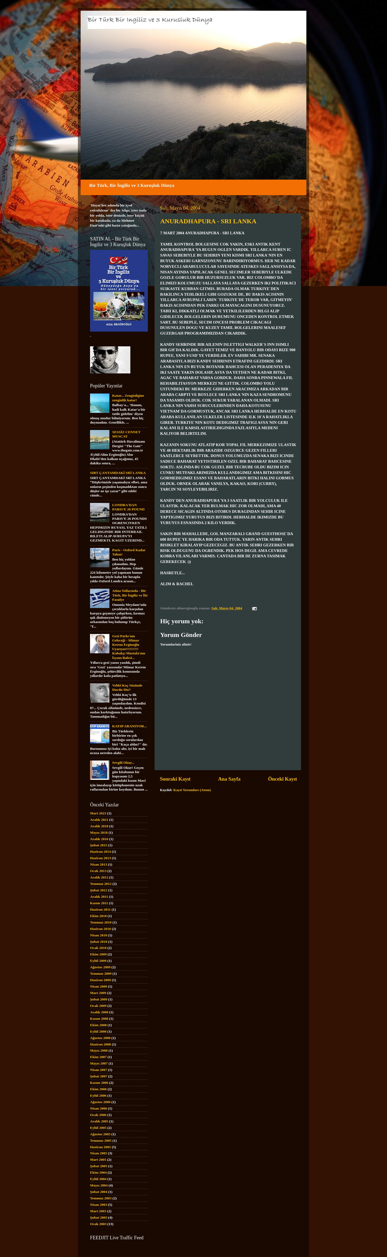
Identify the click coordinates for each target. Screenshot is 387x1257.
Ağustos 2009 (100, 967)
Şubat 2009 (98, 999)
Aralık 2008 (99, 1012)
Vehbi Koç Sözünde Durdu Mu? (127, 687)
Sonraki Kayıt (175, 779)
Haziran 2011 (100, 909)
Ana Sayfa (229, 779)
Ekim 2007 (98, 1057)
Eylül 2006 (98, 1095)
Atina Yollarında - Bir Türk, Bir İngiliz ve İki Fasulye (129, 595)
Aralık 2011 (99, 897)
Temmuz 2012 (101, 884)
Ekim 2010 (98, 916)
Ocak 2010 (98, 948)
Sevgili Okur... (123, 763)
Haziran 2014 (100, 852)
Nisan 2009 (98, 986)
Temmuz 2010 (101, 922)
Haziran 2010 (100, 929)
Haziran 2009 (100, 980)
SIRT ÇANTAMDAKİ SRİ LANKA (118, 473)
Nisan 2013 (98, 864)
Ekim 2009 (98, 954)
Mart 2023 (98, 813)
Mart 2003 (98, 1211)
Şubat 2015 (98, 845)
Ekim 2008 (98, 1025)
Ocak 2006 (98, 1115)
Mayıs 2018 (99, 832)
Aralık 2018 (99, 826)
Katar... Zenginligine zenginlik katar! (128, 398)
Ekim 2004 (98, 1172)
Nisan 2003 (98, 1205)
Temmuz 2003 (101, 1198)
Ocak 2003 (98, 1224)
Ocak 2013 (98, 871)
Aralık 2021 (99, 820)
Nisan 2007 (98, 1070)
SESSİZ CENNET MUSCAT (126, 434)
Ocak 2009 (98, 1006)
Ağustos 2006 (100, 1102)
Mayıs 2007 (99, 1063)
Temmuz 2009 (101, 974)
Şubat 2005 (98, 1166)
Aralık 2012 (99, 877)
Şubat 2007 (98, 1076)
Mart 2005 (98, 1160)
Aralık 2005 (99, 1121)
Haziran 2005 (100, 1147)
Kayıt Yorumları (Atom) (192, 790)
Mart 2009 (98, 993)
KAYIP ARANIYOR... (129, 726)
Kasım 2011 (99, 903)
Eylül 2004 (98, 1179)
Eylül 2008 (98, 1031)
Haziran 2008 (100, 1044)
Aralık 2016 (99, 839)
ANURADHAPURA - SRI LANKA (208, 221)
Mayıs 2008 (99, 1050)
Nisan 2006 (98, 1108)
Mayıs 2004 (99, 1185)
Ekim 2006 (98, 1089)
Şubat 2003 (98, 1217)
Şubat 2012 (98, 890)
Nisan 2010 (98, 935)
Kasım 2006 (99, 1083)
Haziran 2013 (100, 858)
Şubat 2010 (98, 942)
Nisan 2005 (98, 1153)
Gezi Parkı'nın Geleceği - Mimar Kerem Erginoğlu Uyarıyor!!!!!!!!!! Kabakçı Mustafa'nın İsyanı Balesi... (128, 647)
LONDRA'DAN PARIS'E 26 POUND (128, 507)
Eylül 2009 (98, 961)
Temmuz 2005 (101, 1141)
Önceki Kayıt (282, 779)
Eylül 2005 (98, 1128)
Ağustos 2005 (100, 1134)
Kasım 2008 (99, 1019)
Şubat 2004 (98, 1192)
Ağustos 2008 (100, 1038)
